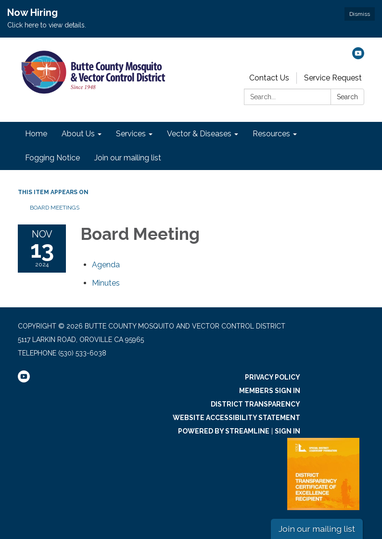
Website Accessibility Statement (236, 417)
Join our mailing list (317, 529)
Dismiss (359, 14)
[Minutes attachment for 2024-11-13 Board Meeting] (106, 283)
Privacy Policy (272, 377)
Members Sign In (269, 390)
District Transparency (255, 404)
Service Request (333, 77)
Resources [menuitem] (271, 133)
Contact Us (269, 77)
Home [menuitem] (36, 133)
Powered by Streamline (223, 431)
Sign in (287, 431)
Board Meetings (54, 207)
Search (347, 97)
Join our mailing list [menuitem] (127, 157)
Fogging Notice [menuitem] (52, 157)
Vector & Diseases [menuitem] (199, 133)
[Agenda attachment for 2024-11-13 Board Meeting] (106, 264)
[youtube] (358, 56)
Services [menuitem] (131, 133)
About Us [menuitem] (78, 133)
